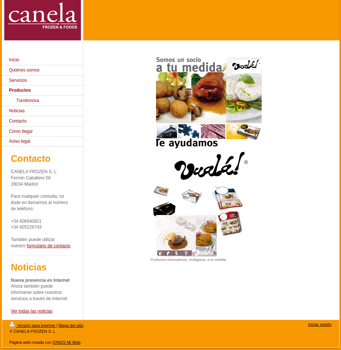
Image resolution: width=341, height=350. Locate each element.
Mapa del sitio (70, 325)
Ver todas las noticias (31, 311)
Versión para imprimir (33, 325)
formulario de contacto (48, 245)
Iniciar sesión (319, 324)
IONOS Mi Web (67, 342)
